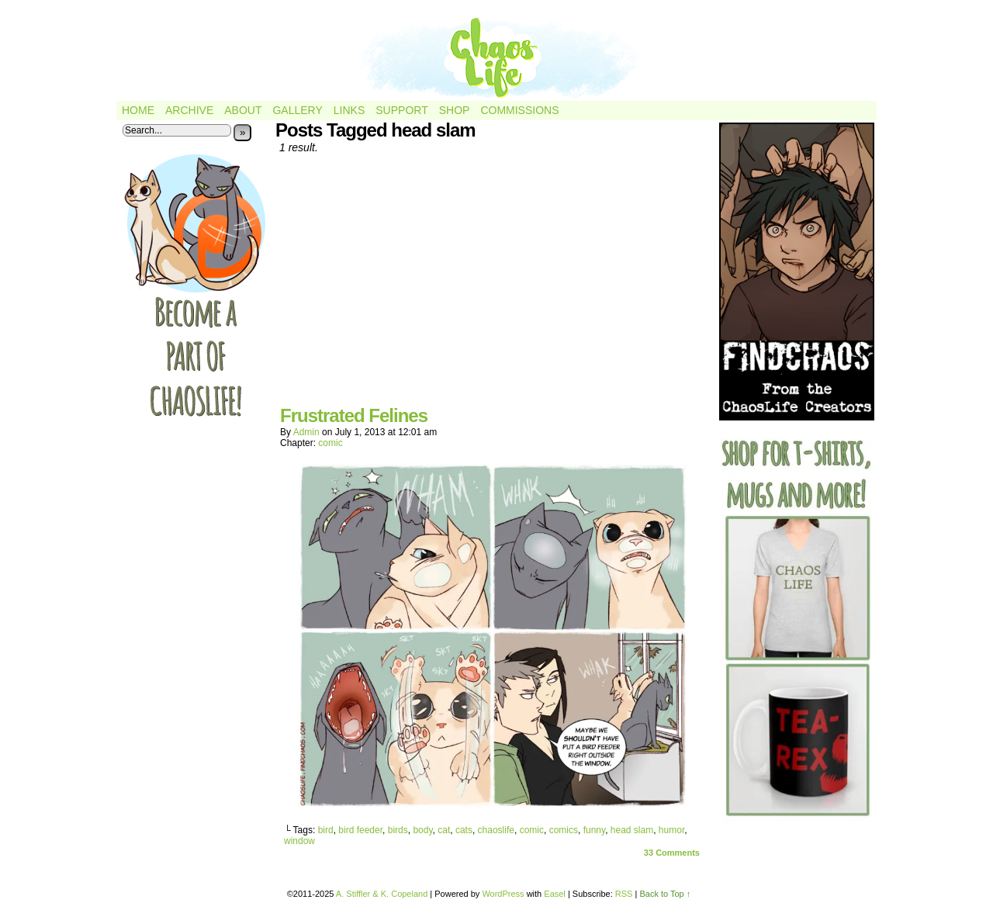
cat (444, 830)
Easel (555, 893)
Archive (189, 110)
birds (398, 830)
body (422, 830)
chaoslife (496, 830)
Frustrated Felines (353, 415)
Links (349, 110)
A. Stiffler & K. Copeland (381, 893)
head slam (632, 830)
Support (401, 110)
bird (326, 830)
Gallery (297, 110)
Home (138, 110)
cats (463, 830)
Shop (454, 110)
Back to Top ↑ (664, 893)
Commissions (519, 110)
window (299, 841)
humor (671, 830)
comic (330, 443)
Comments (672, 852)
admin (306, 432)
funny (594, 830)
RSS (624, 893)
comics (563, 830)
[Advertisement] (492, 285)
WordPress (503, 893)
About (242, 110)
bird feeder (360, 830)
